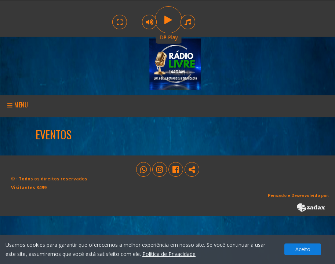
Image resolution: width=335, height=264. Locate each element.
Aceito (302, 249)
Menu (17, 104)
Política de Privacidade (169, 253)
